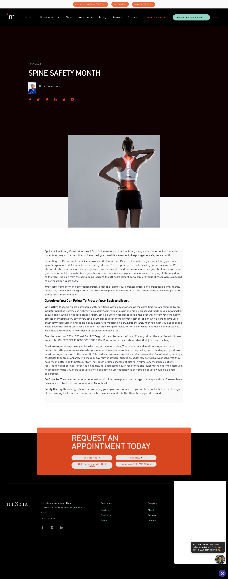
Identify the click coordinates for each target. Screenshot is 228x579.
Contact (132, 17)
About (69, 17)
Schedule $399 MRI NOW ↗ (136, 468)
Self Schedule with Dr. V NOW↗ (92, 469)
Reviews (117, 17)
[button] (48, 17)
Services (105, 513)
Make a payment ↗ (154, 17)
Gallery (102, 17)
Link (215, 17)
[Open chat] (220, 559)
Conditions (106, 518)
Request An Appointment (191, 17)
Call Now (136, 462)
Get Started (92, 462)
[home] (10, 17)
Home (28, 17)
